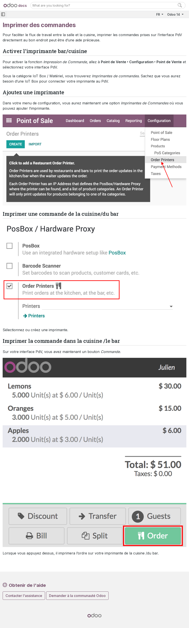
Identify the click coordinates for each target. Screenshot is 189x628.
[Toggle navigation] (3, 14)
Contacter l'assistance (23, 595)
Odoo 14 (174, 14)
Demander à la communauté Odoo (77, 595)
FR (158, 14)
